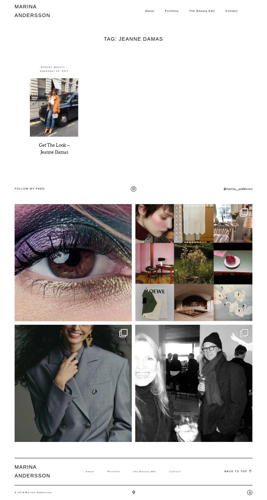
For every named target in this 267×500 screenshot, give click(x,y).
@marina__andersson (238, 188)
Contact (231, 11)
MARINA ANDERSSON (27, 11)
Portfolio (172, 11)
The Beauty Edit (202, 11)
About (150, 11)
